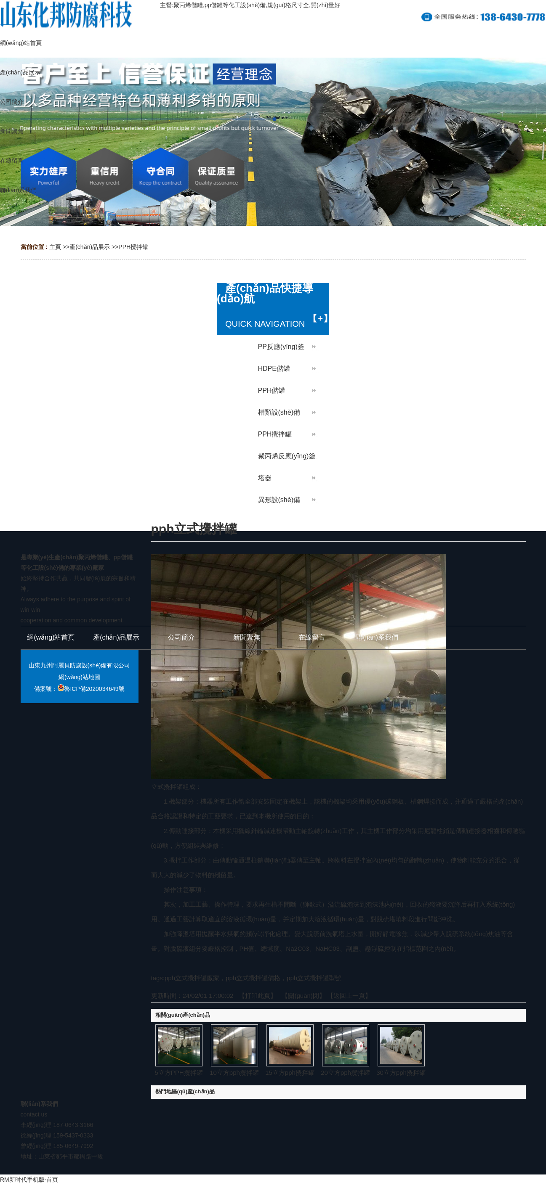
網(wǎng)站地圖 (79, 677)
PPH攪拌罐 (133, 246)
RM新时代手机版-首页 (29, 1179)
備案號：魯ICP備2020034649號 (79, 688)
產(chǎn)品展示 (89, 246)
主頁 (55, 246)
